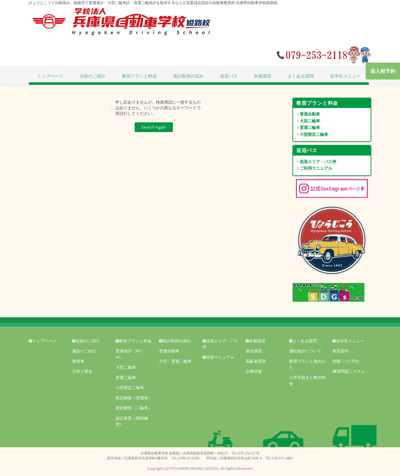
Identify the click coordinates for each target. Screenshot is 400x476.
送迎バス (229, 76)
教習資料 (340, 351)
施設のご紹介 (84, 351)
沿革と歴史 (82, 371)
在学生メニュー (345, 76)
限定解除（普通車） (134, 398)
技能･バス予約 (345, 361)
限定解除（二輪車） (134, 408)
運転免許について (305, 351)
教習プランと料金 (139, 76)
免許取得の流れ (188, 76)
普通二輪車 (306, 127)
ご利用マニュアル (312, 168)
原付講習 (254, 351)
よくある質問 (301, 76)
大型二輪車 (306, 121)
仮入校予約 (382, 71)
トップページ (50, 76)
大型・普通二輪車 (175, 361)
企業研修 (254, 371)
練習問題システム (348, 371)
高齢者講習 (256, 361)
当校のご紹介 (92, 76)
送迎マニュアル (218, 357)
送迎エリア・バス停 (314, 161)
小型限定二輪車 (310, 134)
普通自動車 (306, 114)
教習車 (78, 361)
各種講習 (262, 76)
